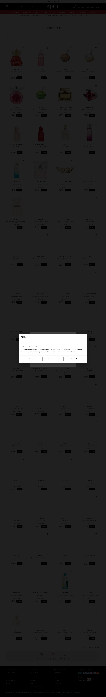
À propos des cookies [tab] (75, 342)
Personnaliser (53, 359)
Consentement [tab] (30, 342)
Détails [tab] (53, 342)
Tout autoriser (74, 359)
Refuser (31, 359)
